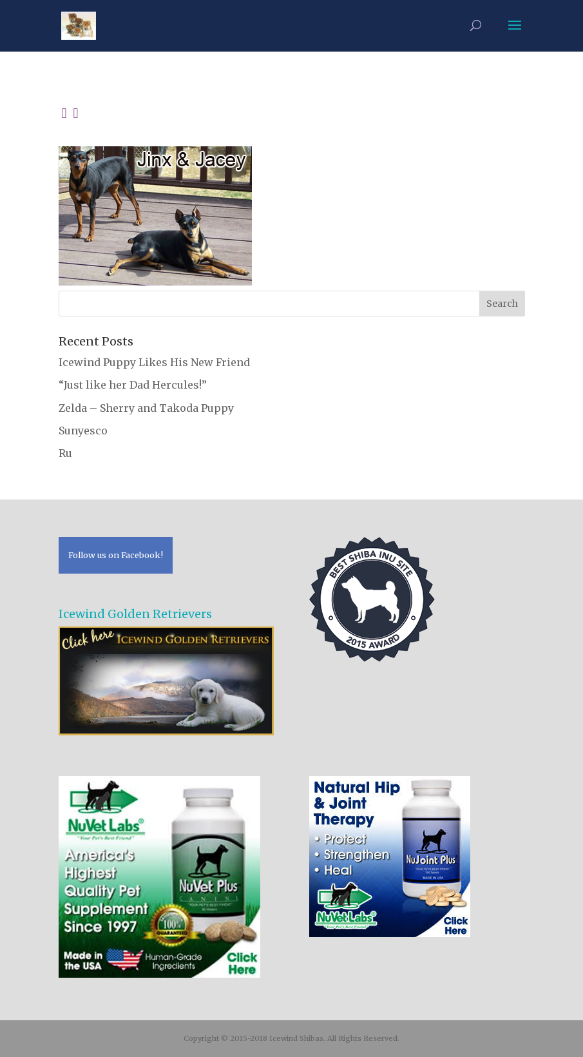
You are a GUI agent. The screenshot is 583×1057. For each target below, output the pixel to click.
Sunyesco (83, 430)
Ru (65, 453)
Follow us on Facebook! (115, 555)
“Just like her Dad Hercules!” (133, 384)
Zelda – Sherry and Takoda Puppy (146, 408)
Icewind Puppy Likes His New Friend (154, 362)
